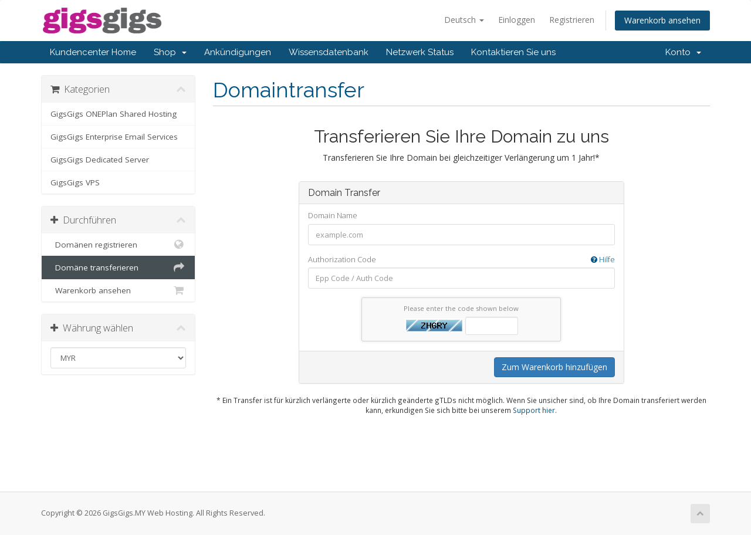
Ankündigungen (237, 52)
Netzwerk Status (420, 52)
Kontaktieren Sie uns (513, 52)
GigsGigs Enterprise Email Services (114, 136)
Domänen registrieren (118, 245)
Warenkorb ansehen (662, 20)
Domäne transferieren (118, 267)
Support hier (534, 410)
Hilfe (603, 259)
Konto (683, 52)
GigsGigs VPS (75, 182)
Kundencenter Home (93, 52)
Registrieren (571, 19)
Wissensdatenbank (328, 52)
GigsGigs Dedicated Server (99, 159)
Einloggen (516, 19)
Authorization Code (461, 259)
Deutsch (464, 19)
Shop (170, 52)
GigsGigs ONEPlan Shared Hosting (113, 114)
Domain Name (332, 215)
